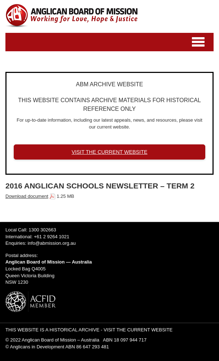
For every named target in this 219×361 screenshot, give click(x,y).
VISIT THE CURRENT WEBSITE (109, 152)
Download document (26, 196)
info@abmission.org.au (51, 243)
